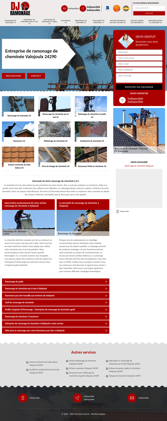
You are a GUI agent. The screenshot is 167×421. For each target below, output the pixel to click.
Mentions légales (98, 414)
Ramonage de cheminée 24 (10, 21)
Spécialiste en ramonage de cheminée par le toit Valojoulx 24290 (124, 362)
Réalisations (13, 76)
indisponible (73, 8)
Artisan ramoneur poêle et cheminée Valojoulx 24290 (124, 370)
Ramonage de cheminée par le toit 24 (29, 22)
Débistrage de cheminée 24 (81, 21)
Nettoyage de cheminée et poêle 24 (49, 22)
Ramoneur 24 (65, 21)
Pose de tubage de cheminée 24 (137, 21)
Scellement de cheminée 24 (99, 21)
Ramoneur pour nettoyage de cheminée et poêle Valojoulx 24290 (84, 374)
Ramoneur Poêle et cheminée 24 (156, 21)
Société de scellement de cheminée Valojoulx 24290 (44, 371)
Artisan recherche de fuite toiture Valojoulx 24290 (43, 363)
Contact (36, 76)
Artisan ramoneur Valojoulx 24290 (83, 368)
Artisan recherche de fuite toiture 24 (118, 21)
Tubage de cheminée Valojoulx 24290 (125, 376)
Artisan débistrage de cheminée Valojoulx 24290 (82, 362)
